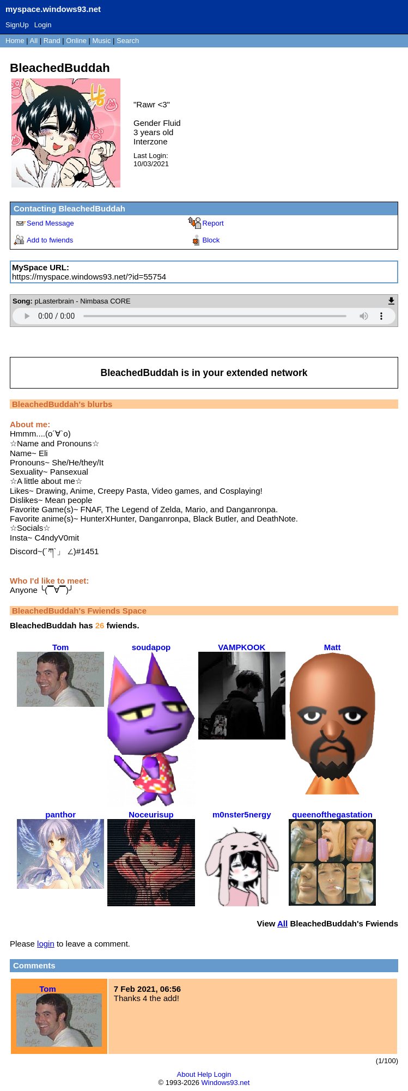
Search (128, 41)
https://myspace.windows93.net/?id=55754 (89, 276)
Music (102, 41)
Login (43, 25)
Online (76, 41)
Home (15, 41)
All (35, 41)
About (186, 1074)
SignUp (17, 25)
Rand (52, 41)
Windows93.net (226, 1082)
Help (204, 1074)
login (45, 943)
